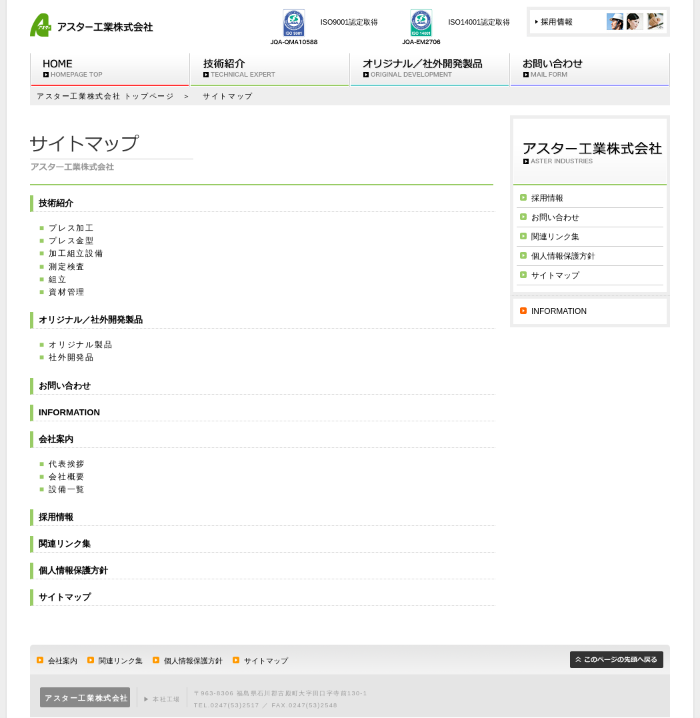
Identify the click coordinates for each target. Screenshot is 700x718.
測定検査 (67, 266)
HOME (110, 70)
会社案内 (56, 439)
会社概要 (67, 476)
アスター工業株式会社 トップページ (106, 96)
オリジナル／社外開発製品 (91, 320)
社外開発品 (72, 357)
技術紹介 (270, 70)
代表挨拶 (67, 464)
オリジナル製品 (81, 344)
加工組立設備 (76, 253)
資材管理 (67, 292)
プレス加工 (72, 228)
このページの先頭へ (616, 659)
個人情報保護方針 (73, 570)
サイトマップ (65, 597)
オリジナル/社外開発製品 (430, 70)
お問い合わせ (590, 70)
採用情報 (598, 22)
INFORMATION (69, 412)
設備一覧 (67, 489)
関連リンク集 (65, 544)
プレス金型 (72, 240)
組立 (58, 279)
